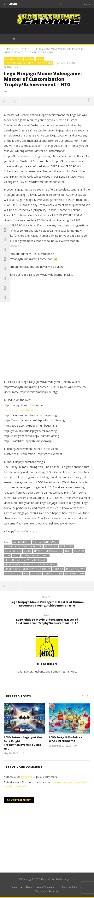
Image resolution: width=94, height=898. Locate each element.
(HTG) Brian (11, 67)
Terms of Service (47, 891)
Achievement (21, 541)
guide (27, 550)
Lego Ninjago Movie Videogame (25, 559)
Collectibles (22, 48)
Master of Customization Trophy (27, 569)
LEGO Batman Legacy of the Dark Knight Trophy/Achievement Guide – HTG (24, 742)
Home (7, 48)
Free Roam (66, 546)
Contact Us (69, 886)
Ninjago (58, 569)
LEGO (40, 58)
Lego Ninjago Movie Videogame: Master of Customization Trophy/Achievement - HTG (47, 619)
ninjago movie (75, 569)
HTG (7, 555)
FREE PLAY (51, 546)
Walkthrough (74, 573)
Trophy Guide (53, 573)
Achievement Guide (45, 541)
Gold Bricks (13, 550)
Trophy (36, 573)
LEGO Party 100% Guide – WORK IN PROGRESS (65, 739)
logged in (26, 777)
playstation (13, 573)
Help (68, 550)
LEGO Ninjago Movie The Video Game (29, 63)
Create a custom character (23, 546)
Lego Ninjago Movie (35, 555)
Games (29, 58)
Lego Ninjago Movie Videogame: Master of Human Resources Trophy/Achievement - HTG (47, 602)
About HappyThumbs (40, 886)
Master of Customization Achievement (31, 564)
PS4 (26, 573)
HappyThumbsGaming (48, 550)
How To (79, 550)
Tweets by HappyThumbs (20, 410)
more (89, 101)
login (13, 4)
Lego (16, 555)
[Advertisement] (36, 838)
